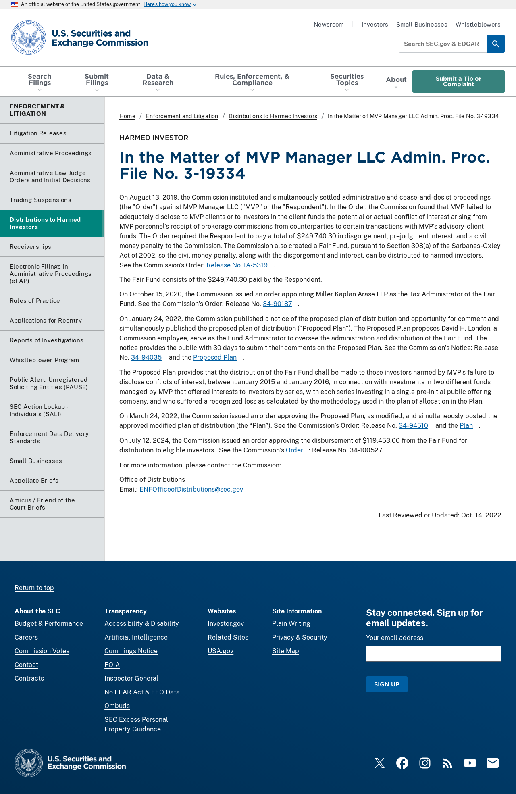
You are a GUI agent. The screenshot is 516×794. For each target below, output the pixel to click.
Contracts (29, 678)
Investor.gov (226, 623)
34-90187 (277, 304)
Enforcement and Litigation (182, 116)
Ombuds (117, 706)
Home (127, 116)
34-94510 (413, 425)
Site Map (285, 651)
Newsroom (329, 24)
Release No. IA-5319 (237, 265)
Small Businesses (421, 24)
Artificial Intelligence (136, 637)
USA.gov (220, 651)
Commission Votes (42, 651)
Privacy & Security (299, 637)
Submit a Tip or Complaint (458, 81)
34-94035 (146, 358)
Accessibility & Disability (141, 623)
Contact (26, 665)
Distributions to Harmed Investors (273, 116)
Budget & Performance (49, 623)
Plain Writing (291, 623)
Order (294, 450)
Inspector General (131, 678)
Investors (375, 24)
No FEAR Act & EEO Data (142, 692)
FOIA (112, 665)
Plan (466, 425)
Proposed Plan (215, 358)
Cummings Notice (131, 651)
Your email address (394, 638)
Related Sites (228, 637)
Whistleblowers (478, 24)
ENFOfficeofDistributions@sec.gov (191, 489)
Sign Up (386, 684)
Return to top (34, 588)
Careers (26, 637)
